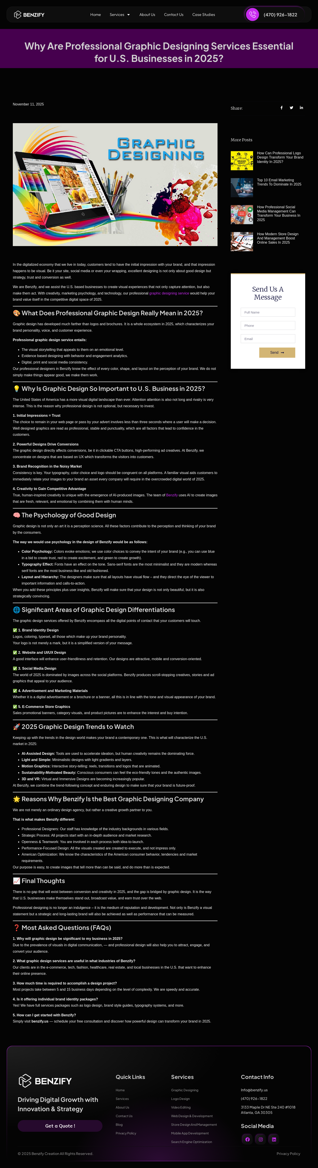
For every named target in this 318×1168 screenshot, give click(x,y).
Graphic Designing (187, 1090)
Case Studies (203, 14)
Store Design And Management (197, 1124)
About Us (147, 14)
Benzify (172, 495)
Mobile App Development (193, 1133)
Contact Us (174, 14)
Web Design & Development (195, 1115)
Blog (120, 1124)
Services (120, 14)
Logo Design (182, 1098)
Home (95, 14)
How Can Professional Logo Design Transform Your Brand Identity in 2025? (280, 157)
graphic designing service (169, 293)
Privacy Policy (127, 1133)
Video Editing (182, 1107)
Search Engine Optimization (194, 1141)
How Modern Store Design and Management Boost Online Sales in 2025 (278, 238)
